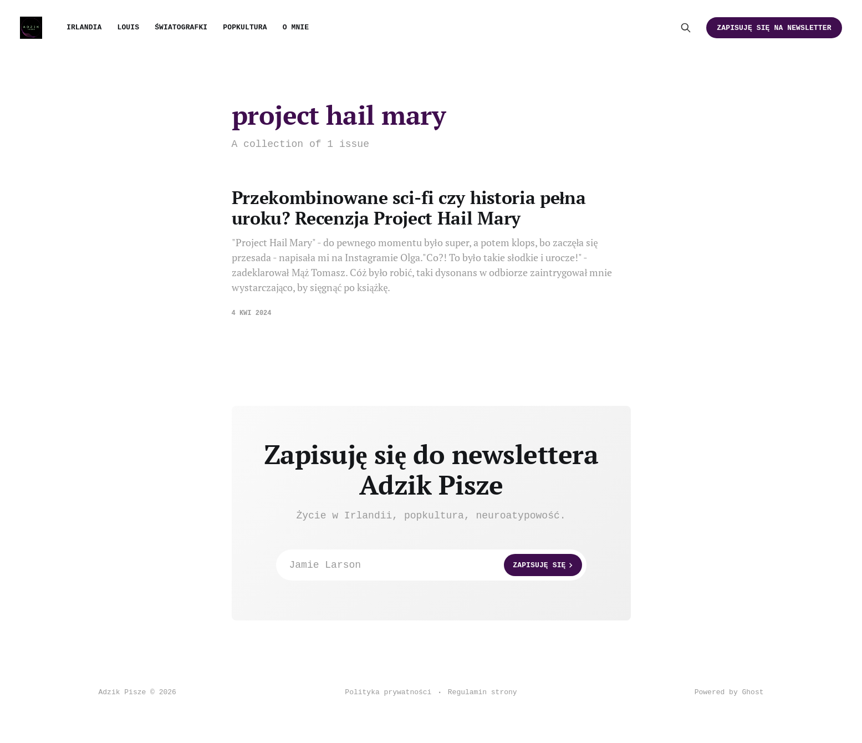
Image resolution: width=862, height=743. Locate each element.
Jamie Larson (435, 565)
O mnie (296, 27)
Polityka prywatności (388, 692)
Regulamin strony (482, 692)
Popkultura (245, 27)
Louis (128, 27)
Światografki (181, 27)
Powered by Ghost (729, 692)
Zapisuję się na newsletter (774, 28)
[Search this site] (685, 27)
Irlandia (84, 27)
